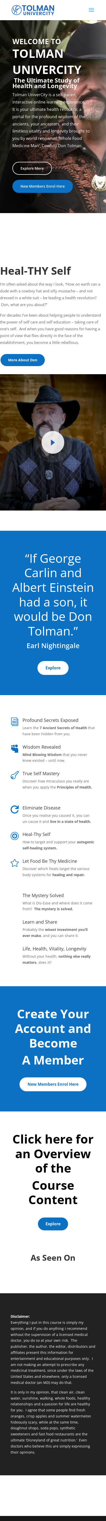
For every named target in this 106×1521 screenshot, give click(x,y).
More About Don (22, 360)
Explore (53, 668)
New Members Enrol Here (42, 186)
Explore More (32, 168)
